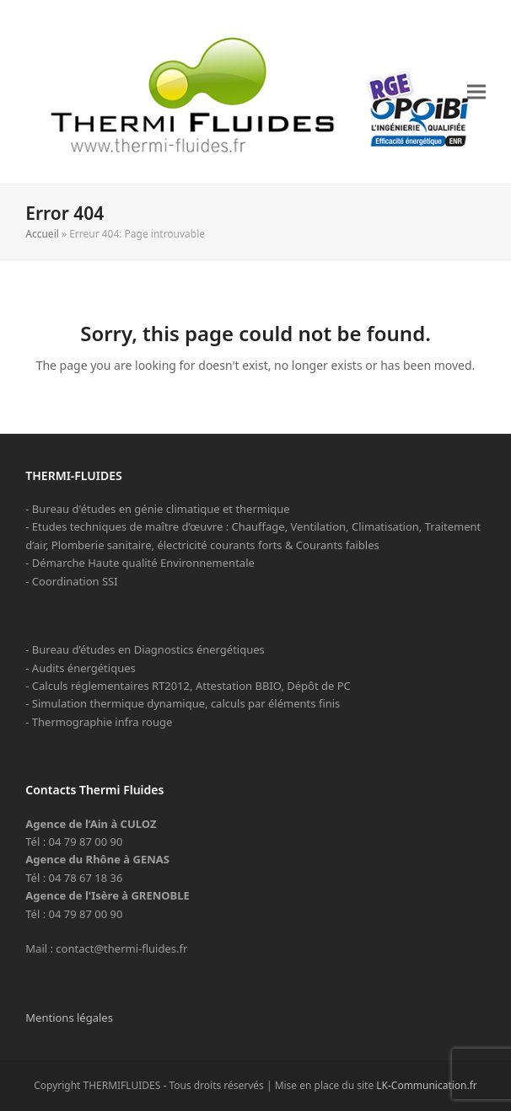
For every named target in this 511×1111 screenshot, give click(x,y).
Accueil (42, 234)
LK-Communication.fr (426, 1085)
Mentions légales (69, 1017)
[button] (476, 91)
